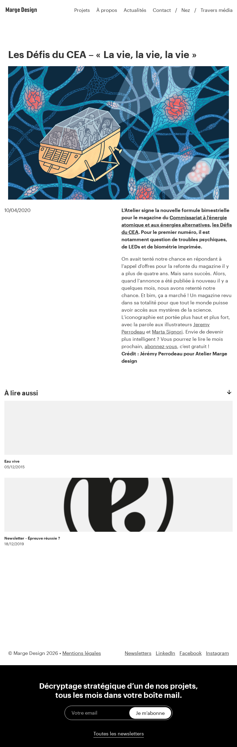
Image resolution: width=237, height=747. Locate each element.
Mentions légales (81, 653)
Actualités (135, 10)
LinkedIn (165, 653)
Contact (162, 10)
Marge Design (21, 9)
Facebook (191, 653)
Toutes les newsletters (118, 733)
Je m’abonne (150, 713)
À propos (106, 10)
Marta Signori (167, 332)
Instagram (217, 653)
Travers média (217, 10)
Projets (82, 10)
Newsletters (138, 653)
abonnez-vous (161, 346)
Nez (185, 10)
